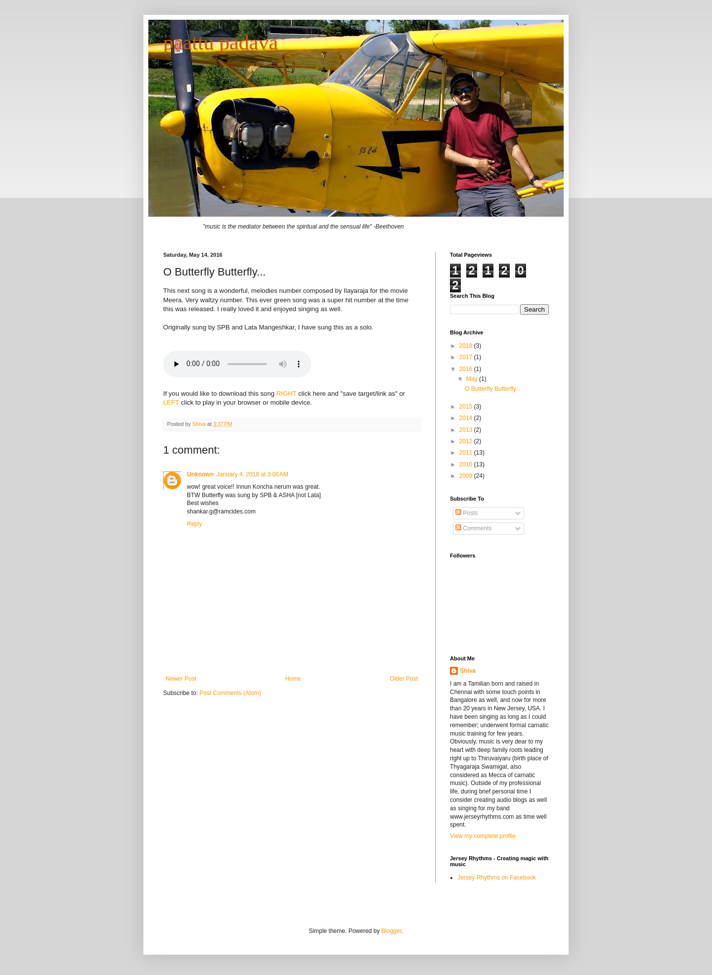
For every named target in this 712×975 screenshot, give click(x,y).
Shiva (199, 424)
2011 (466, 452)
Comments (473, 528)
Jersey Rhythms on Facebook (496, 877)
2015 (466, 406)
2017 (466, 357)
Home (293, 678)
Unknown (200, 474)
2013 (466, 429)
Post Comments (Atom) (230, 693)
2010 (466, 464)
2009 (466, 475)
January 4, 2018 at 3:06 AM (252, 474)
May (472, 378)
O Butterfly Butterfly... (493, 388)
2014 (466, 418)
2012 (466, 441)
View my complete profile (483, 836)
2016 (466, 369)
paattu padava (220, 42)
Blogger (391, 931)
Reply (194, 523)
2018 (466, 345)
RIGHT (286, 393)
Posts (466, 513)
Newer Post (181, 678)
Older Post (404, 678)
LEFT (171, 402)
